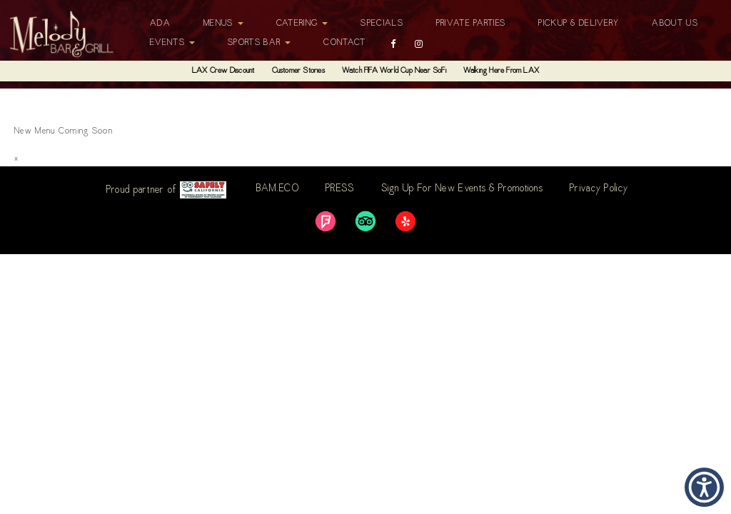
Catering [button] (302, 24)
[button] (704, 487)
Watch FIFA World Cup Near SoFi (394, 71)
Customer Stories (298, 71)
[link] (325, 221)
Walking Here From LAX (501, 71)
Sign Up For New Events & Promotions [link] (462, 189)
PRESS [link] (340, 189)
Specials (382, 24)
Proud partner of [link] (166, 190)
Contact (344, 43)
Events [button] (172, 43)
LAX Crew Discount (223, 71)
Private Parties (471, 24)
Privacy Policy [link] (599, 189)
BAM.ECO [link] (277, 189)
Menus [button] (223, 24)
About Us (674, 24)
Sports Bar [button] (259, 43)
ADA (160, 24)
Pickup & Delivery (578, 24)
